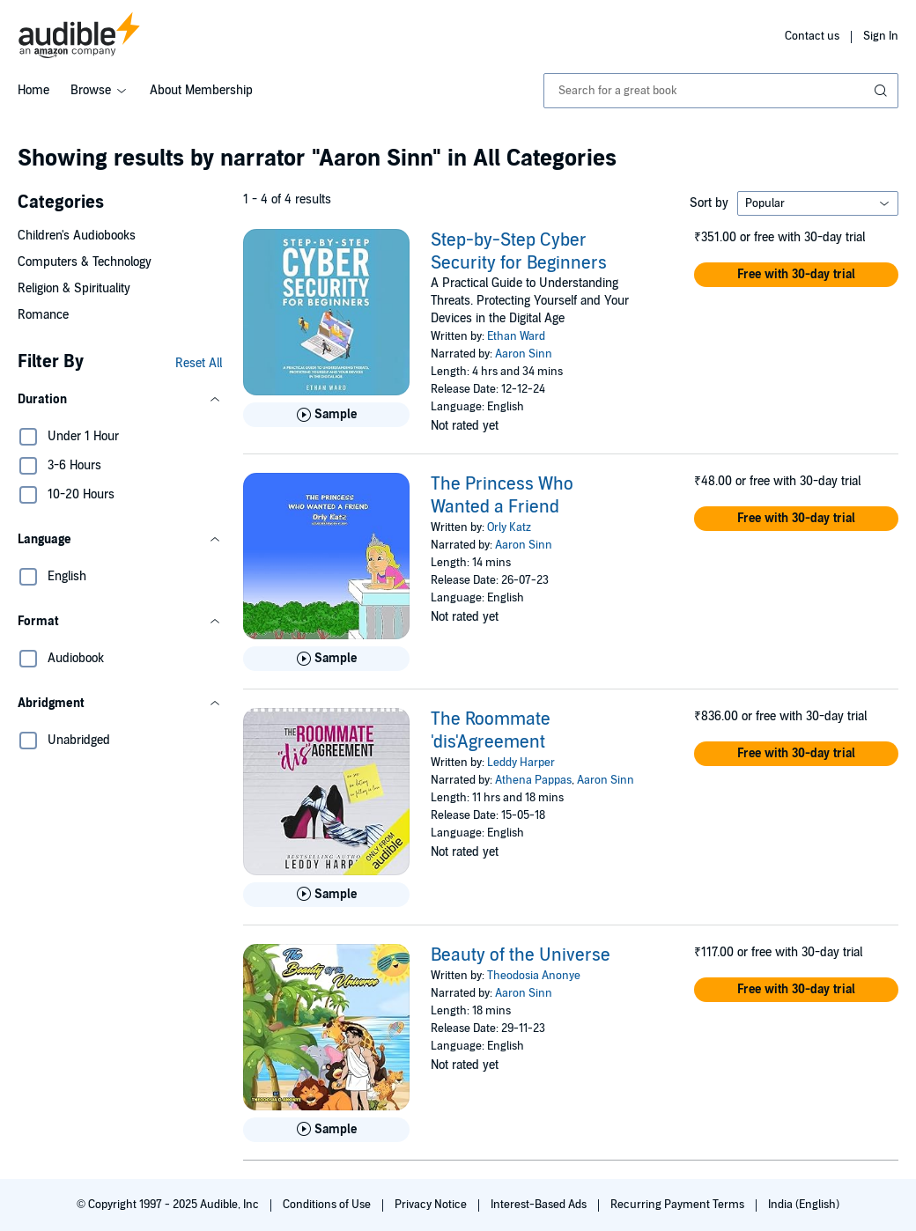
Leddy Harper (521, 763)
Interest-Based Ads (540, 1205)
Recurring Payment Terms (678, 1205)
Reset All (198, 363)
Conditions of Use (328, 1205)
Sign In (880, 36)
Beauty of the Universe (520, 955)
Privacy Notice (432, 1205)
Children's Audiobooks (77, 235)
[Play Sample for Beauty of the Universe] (326, 1129)
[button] (120, 399)
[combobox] (720, 90)
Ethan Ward (516, 336)
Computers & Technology (84, 261)
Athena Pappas (533, 780)
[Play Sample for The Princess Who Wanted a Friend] (326, 658)
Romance (43, 314)
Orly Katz (509, 527)
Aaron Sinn (523, 354)
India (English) (803, 1205)
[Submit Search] (882, 90)
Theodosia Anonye (533, 976)
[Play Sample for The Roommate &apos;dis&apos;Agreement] (326, 894)
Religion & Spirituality (74, 288)
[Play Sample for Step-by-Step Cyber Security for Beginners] (326, 414)
